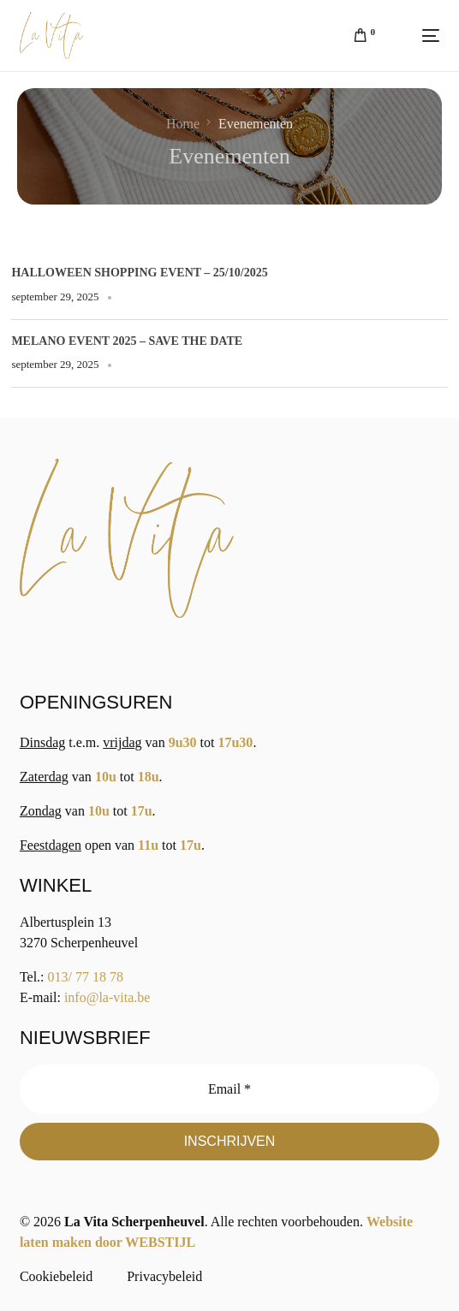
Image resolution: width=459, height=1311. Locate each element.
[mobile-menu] (415, 35)
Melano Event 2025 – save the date (126, 341)
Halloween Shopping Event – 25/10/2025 (139, 272)
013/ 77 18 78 (85, 977)
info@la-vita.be (107, 997)
